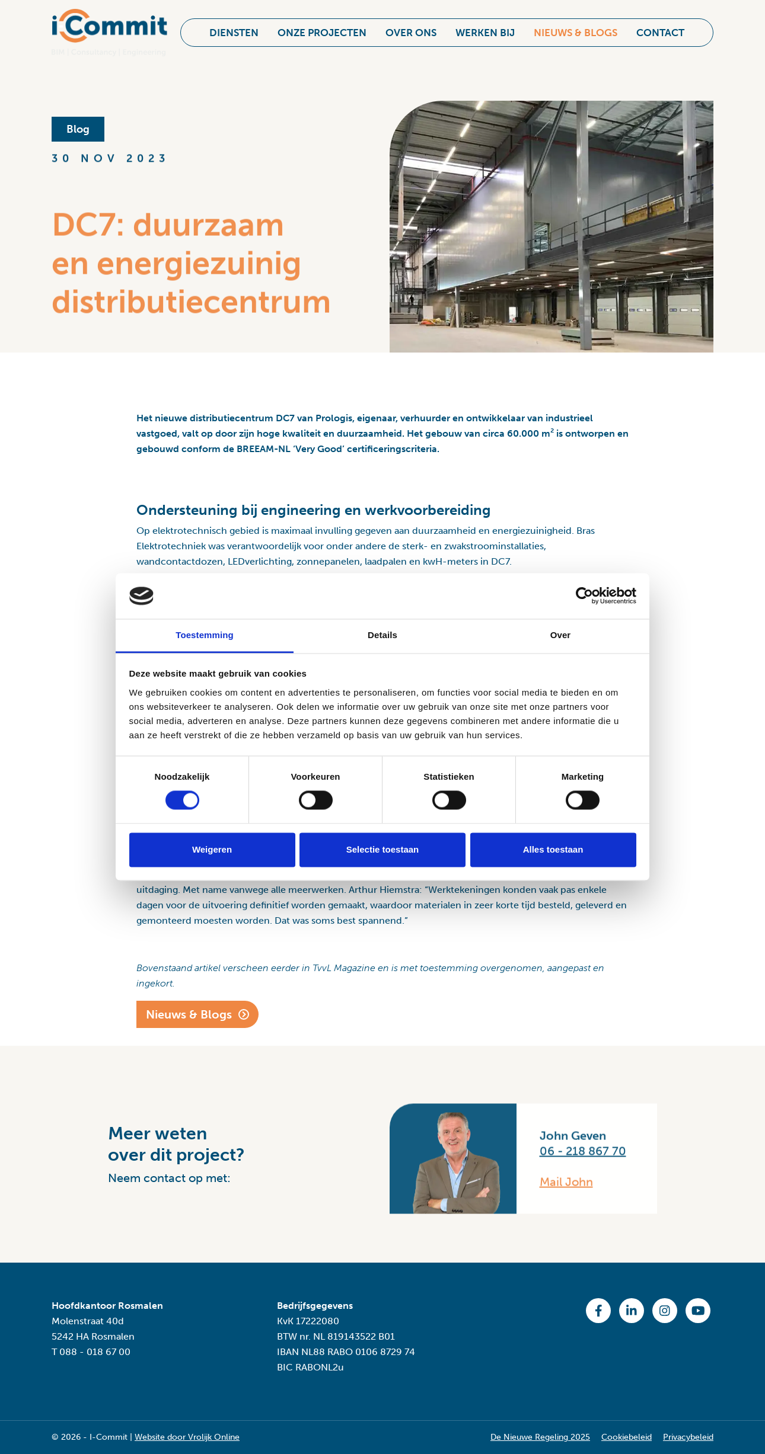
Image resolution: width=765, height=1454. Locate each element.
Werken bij (485, 27)
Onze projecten (322, 27)
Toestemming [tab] (205, 635)
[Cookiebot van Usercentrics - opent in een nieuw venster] (584, 596)
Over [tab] (560, 635)
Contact (660, 27)
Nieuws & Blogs (575, 27)
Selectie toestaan (382, 849)
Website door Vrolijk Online (187, 1437)
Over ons (410, 27)
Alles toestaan (553, 849)
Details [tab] (382, 635)
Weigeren (212, 849)
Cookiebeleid (626, 1437)
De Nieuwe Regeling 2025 (540, 1437)
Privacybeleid (688, 1437)
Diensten (234, 27)
